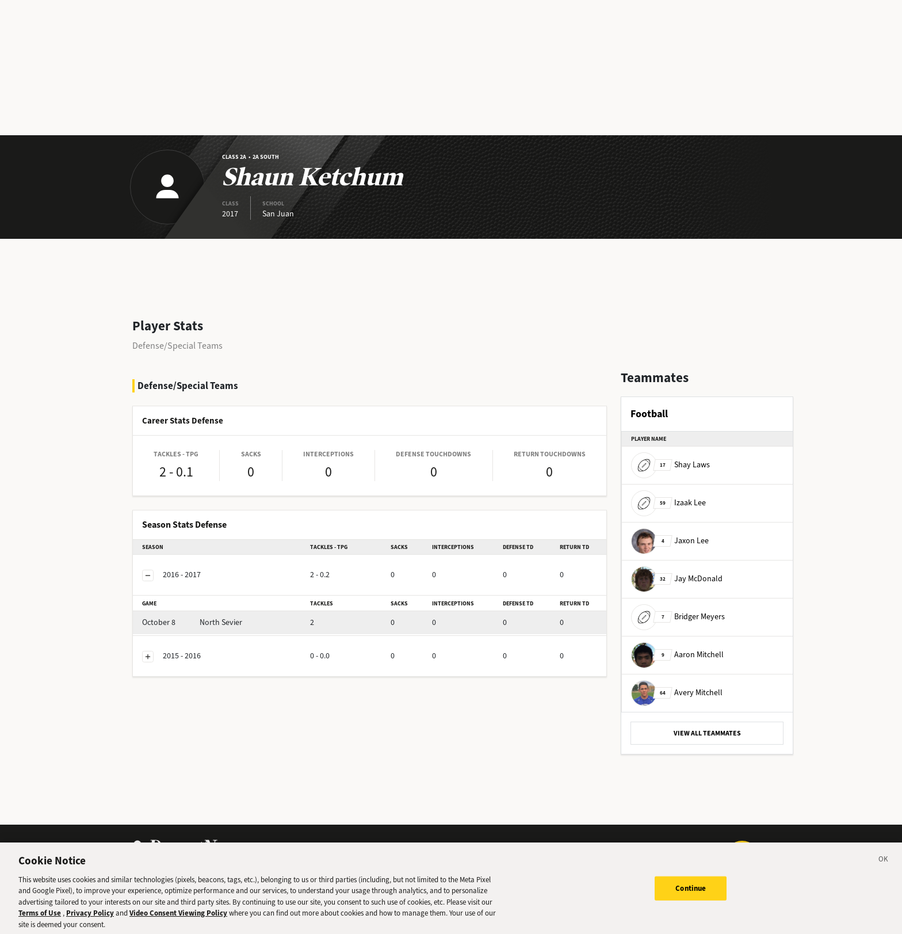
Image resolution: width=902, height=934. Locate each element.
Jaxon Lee (670, 540)
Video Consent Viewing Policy (178, 919)
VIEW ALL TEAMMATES (707, 733)
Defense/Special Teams (177, 346)
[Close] (883, 867)
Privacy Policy (90, 919)
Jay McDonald (677, 578)
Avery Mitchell (677, 692)
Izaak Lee (668, 502)
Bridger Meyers (678, 616)
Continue (690, 894)
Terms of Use (39, 919)
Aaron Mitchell (677, 654)
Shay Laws (670, 464)
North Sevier (192, 622)
